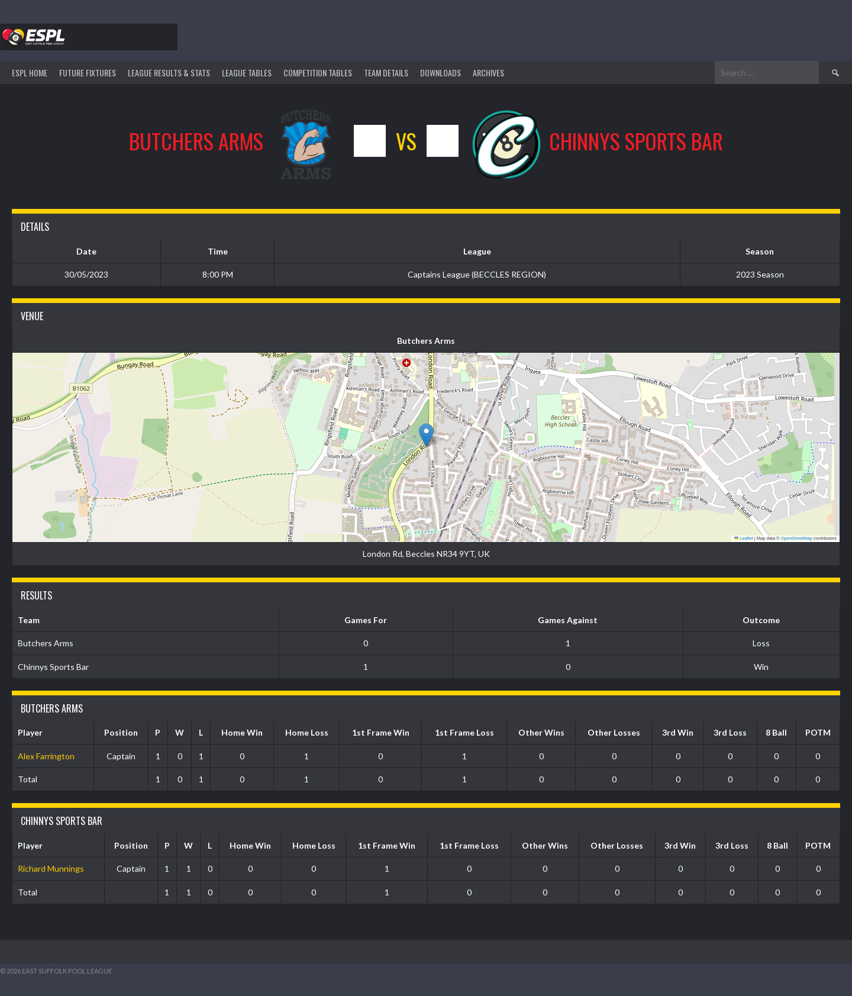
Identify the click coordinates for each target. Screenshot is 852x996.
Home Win (242, 732)
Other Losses (614, 732)
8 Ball (776, 732)
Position (121, 732)
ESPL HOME (29, 72)
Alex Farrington (46, 756)
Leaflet (743, 538)
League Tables (247, 72)
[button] (426, 435)
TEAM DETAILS (386, 72)
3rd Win (677, 732)
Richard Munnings (51, 868)
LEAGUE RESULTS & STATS (169, 72)
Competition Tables (317, 72)
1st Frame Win (380, 732)
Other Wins (541, 732)
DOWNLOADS (440, 72)
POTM (818, 732)
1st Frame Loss (464, 732)
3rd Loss (730, 732)
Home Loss (306, 732)
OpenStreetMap (796, 538)
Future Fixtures (87, 72)
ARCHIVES (488, 72)
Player (30, 732)
